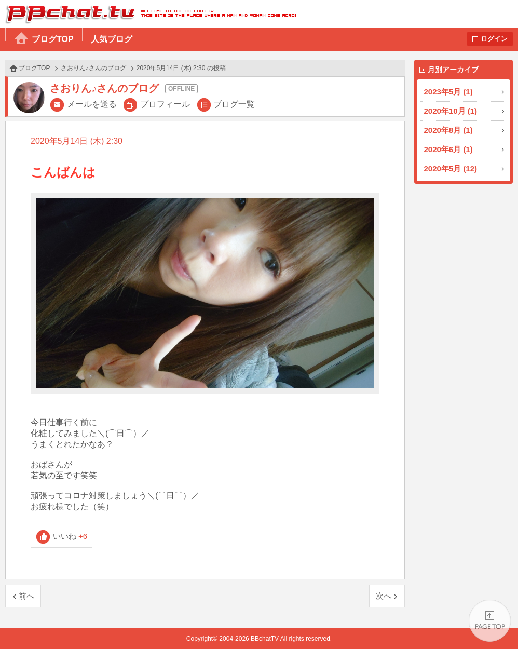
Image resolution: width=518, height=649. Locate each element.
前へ (26, 595)
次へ (383, 595)
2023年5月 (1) (448, 91)
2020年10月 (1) (451, 110)
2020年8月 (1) (448, 130)
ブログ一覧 (234, 104)
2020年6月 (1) (448, 149)
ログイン (494, 39)
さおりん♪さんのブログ (93, 68)
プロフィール (165, 104)
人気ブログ (111, 39)
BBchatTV (148, 14)
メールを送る (92, 104)
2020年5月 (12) (451, 168)
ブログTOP (53, 39)
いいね (70, 536)
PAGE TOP (490, 621)
